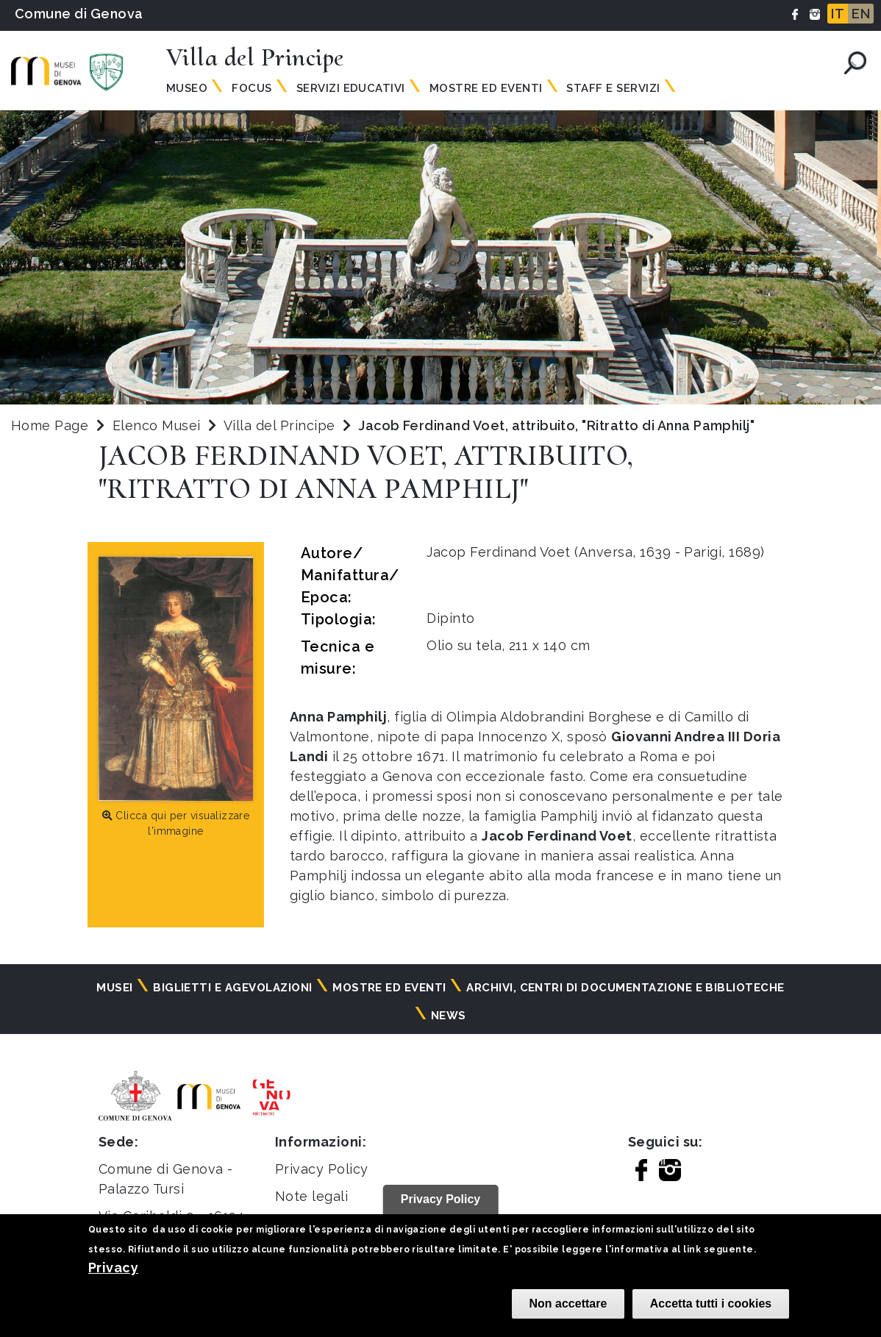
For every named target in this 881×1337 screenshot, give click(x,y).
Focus (251, 88)
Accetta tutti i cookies (710, 1303)
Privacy (113, 1267)
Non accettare (568, 1303)
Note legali (311, 1196)
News (448, 1015)
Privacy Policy (321, 1169)
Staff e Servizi (613, 88)
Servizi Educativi (350, 88)
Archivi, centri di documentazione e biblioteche (625, 987)
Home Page (49, 425)
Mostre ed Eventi (486, 88)
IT (837, 13)
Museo (186, 88)
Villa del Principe (281, 425)
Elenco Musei (157, 425)
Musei (114, 987)
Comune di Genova (79, 13)
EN (861, 13)
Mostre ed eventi (389, 987)
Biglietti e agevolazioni (233, 987)
